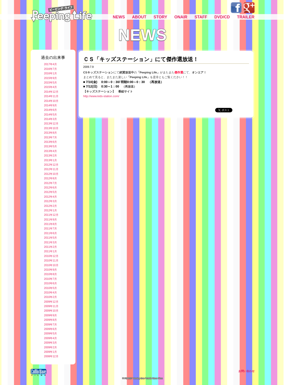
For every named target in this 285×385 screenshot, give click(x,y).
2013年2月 (50, 155)
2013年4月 (50, 151)
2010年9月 (50, 269)
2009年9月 (50, 315)
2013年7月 (50, 137)
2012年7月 (50, 183)
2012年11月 (51, 169)
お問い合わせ (246, 371)
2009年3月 (50, 342)
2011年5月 (50, 237)
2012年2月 (50, 205)
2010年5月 (50, 288)
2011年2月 (50, 246)
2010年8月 (50, 274)
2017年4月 (50, 64)
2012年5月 (50, 192)
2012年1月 (50, 210)
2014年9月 (50, 105)
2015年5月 (50, 82)
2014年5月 (50, 114)
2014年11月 (51, 96)
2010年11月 (51, 260)
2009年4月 (50, 338)
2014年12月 (51, 91)
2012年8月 (50, 178)
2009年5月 (50, 333)
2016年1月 (50, 73)
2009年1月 (50, 351)
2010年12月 (51, 256)
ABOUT (139, 17)
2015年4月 (50, 87)
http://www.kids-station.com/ (101, 96)
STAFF (201, 17)
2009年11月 (51, 306)
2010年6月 (50, 283)
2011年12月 (51, 214)
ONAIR (180, 17)
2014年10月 (51, 101)
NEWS (119, 17)
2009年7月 (50, 324)
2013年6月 (50, 141)
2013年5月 (50, 146)
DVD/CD (222, 17)
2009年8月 (50, 319)
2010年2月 (50, 297)
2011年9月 (50, 219)
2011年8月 (50, 224)
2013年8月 (50, 132)
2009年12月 (51, 301)
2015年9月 (50, 78)
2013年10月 (51, 128)
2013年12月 (51, 123)
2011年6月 (50, 233)
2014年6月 (50, 109)
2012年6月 (50, 187)
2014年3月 (50, 119)
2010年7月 (50, 278)
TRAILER (246, 17)
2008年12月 (51, 356)
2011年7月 (50, 228)
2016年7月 (50, 69)
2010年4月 (50, 292)
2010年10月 (51, 265)
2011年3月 (50, 242)
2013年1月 (50, 160)
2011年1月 (50, 251)
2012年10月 (51, 173)
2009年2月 (50, 347)
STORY (160, 17)
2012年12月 (51, 164)
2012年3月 (50, 201)
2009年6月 (50, 329)
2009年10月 (51, 310)
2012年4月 (50, 196)
